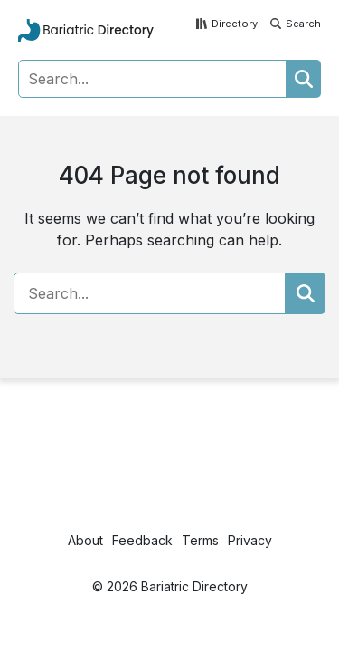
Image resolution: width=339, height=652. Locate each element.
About (85, 540)
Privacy (250, 540)
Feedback (142, 540)
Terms (200, 540)
